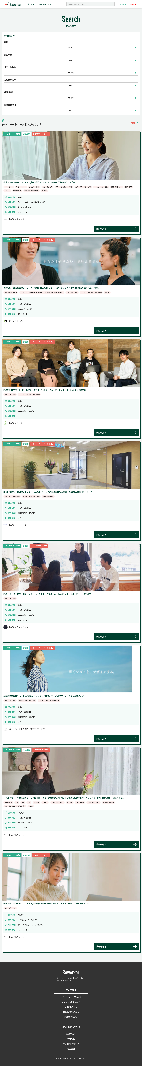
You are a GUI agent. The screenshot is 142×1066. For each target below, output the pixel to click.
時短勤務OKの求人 (71, 1012)
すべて (71, 47)
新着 (133, 122)
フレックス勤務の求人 (71, 1002)
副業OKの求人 (71, 1007)
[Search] (90, 4)
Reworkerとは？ (45, 4)
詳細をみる (101, 228)
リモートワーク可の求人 (71, 997)
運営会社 (71, 1048)
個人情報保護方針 (71, 1043)
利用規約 (71, 1038)
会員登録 (133, 4)
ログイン (123, 4)
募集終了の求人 (71, 1017)
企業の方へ (71, 1033)
